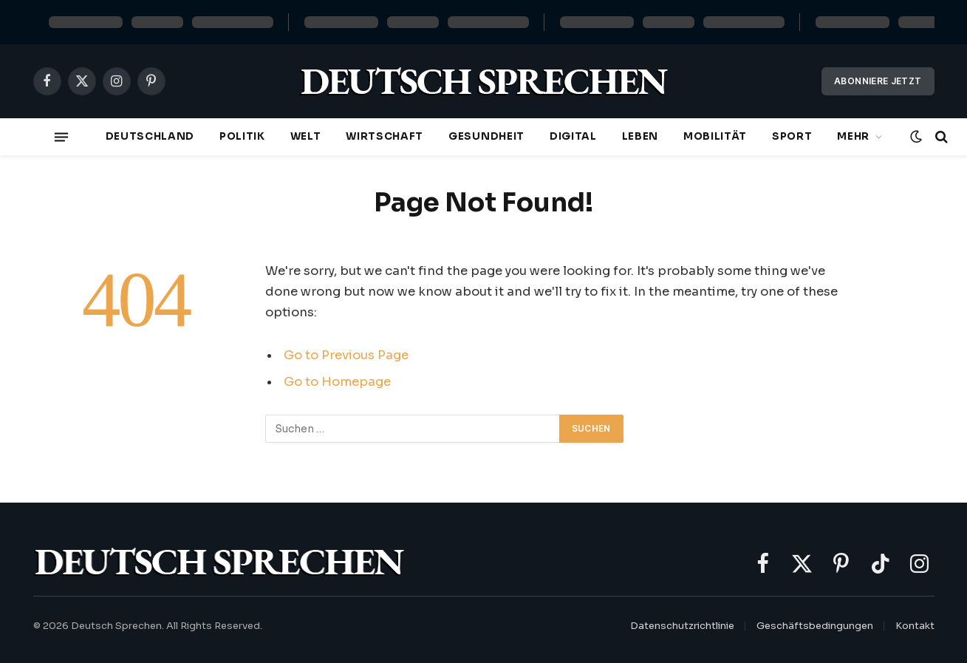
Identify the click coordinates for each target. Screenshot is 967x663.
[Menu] (60, 137)
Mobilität (715, 136)
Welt (305, 136)
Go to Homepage (337, 382)
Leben (640, 136)
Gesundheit (486, 136)
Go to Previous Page (346, 355)
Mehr (853, 136)
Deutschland (150, 136)
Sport (792, 136)
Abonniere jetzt (877, 80)
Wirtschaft (384, 136)
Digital (573, 136)
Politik (242, 136)
